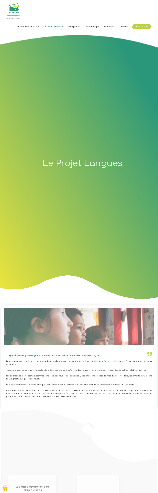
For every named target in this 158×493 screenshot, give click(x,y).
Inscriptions (74, 26)
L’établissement (52, 26)
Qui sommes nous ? (26, 26)
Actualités (109, 26)
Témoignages (91, 26)
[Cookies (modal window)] (5, 488)
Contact (123, 26)
